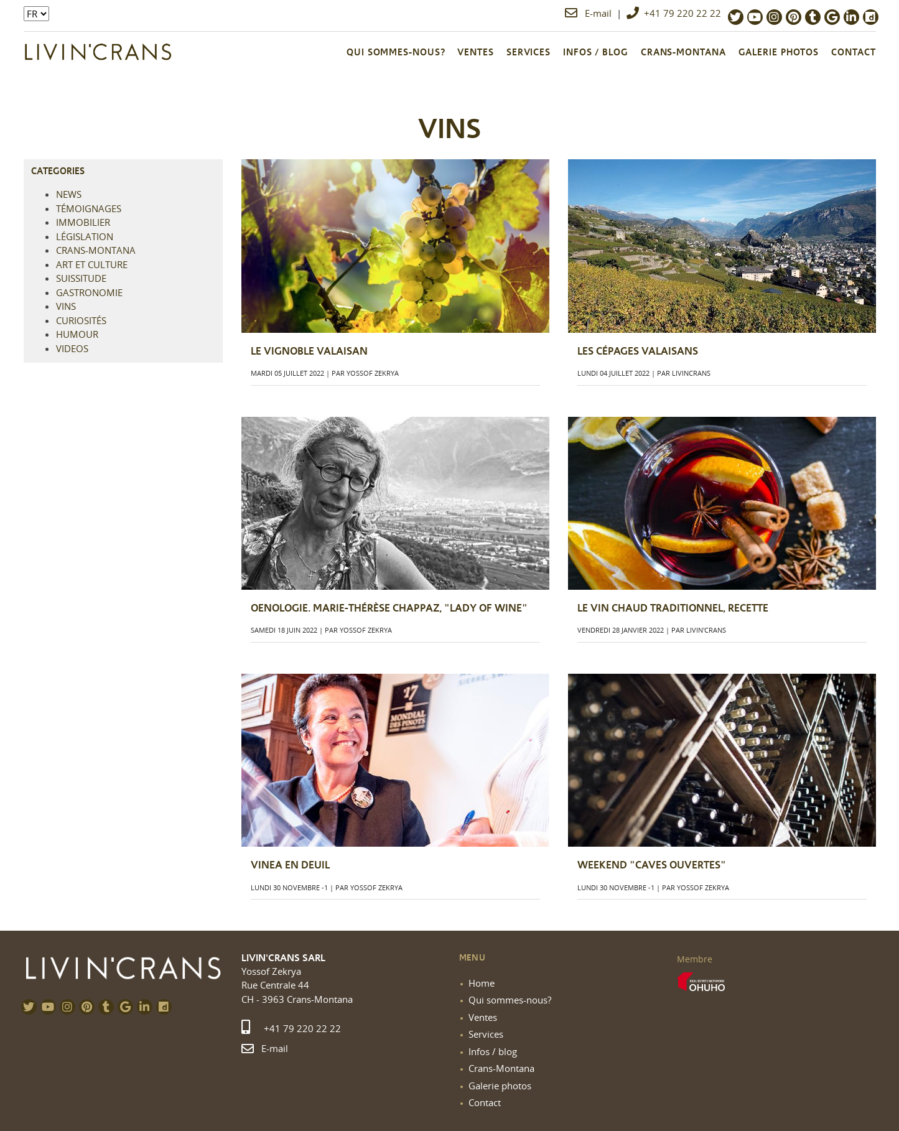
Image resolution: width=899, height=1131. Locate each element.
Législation (84, 236)
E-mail (589, 13)
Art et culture (92, 264)
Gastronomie (89, 292)
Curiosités (81, 320)
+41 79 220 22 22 (674, 13)
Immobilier (83, 222)
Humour (77, 334)
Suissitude (81, 278)
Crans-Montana (96, 250)
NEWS (69, 194)
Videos (72, 348)
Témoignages (88, 208)
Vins (66, 306)
